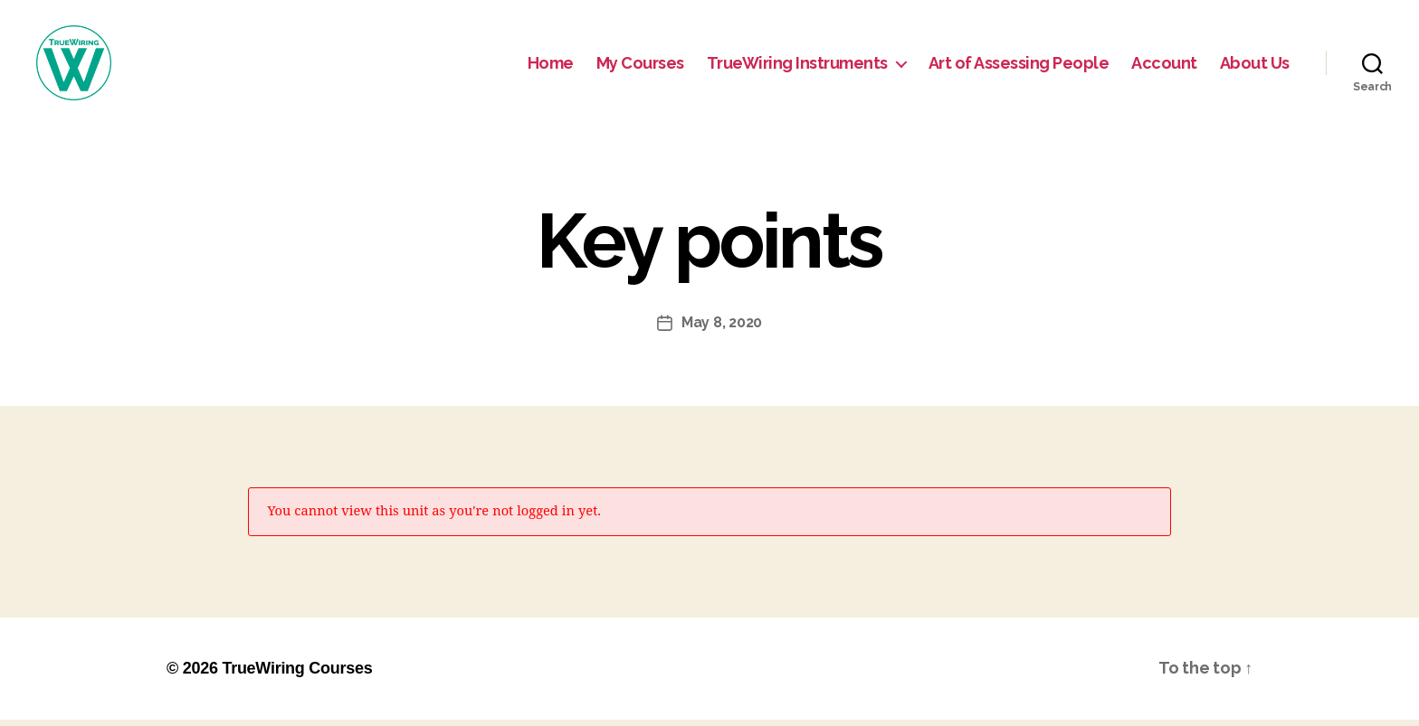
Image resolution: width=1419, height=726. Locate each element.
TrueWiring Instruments (797, 65)
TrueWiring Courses (297, 674)
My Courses (640, 65)
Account (1164, 65)
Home (551, 65)
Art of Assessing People (1019, 65)
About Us (1255, 65)
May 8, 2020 (721, 328)
